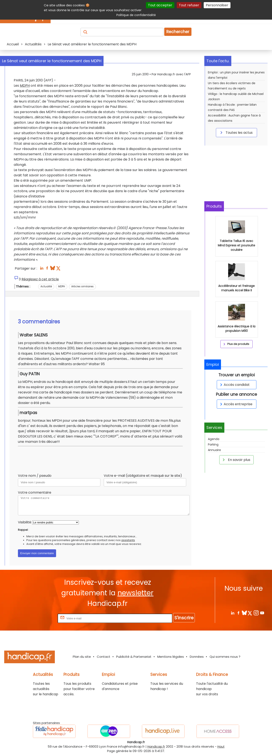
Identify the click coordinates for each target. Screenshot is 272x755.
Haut (221, 746)
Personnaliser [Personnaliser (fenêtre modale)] (217, 5)
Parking (213, 444)
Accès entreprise (235, 404)
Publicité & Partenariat (133, 656)
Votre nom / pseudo (34, 475)
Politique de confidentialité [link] (136, 15)
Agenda (213, 439)
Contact (103, 656)
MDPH (25, 85)
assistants (128, 540)
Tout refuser (189, 5)
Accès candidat (234, 384)
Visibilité (24, 522)
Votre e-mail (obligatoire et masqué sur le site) (143, 475)
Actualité (46, 286)
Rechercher (177, 32)
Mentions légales (170, 656)
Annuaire (214, 450)
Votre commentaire (34, 492)
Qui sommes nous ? (225, 656)
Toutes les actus (236, 132)
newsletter (135, 593)
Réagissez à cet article (40, 279)
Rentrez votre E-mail (40, 618)
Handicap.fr (156, 746)
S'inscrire (184, 618)
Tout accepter (160, 5)
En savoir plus (235, 459)
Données (197, 656)
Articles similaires (82, 286)
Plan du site (82, 656)
